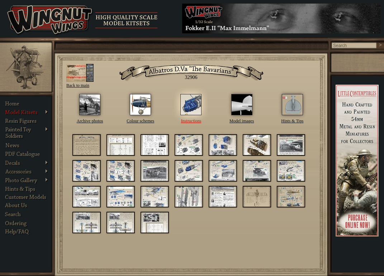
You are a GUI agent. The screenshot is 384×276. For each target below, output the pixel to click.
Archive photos (90, 120)
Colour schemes (140, 120)
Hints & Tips (292, 120)
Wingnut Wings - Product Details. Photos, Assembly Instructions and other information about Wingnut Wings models (50, 20)
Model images (241, 120)
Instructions (191, 120)
